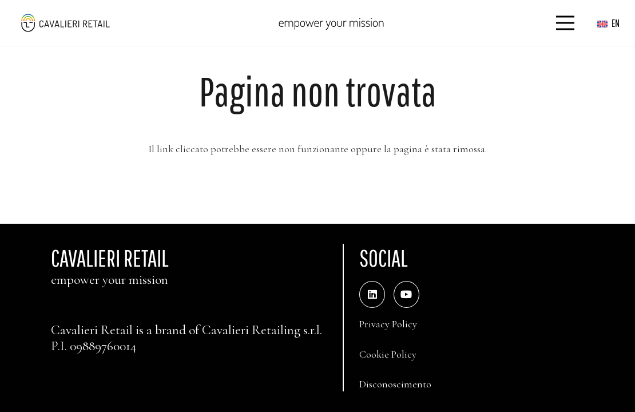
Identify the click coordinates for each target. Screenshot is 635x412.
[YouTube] (406, 294)
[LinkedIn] (372, 294)
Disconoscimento (395, 384)
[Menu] (565, 23)
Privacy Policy (388, 324)
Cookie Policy (387, 354)
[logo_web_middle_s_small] (64, 22)
